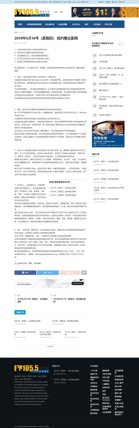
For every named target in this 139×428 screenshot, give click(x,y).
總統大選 (118, 393)
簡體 (61, 12)
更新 (104, 394)
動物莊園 (93, 390)
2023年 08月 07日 (20, 324)
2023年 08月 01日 (71, 337)
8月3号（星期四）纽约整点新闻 (63, 195)
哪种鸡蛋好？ (104, 90)
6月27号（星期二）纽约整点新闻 (111, 68)
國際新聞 (105, 371)
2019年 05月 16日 (20, 43)
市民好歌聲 (106, 374)
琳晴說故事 (119, 380)
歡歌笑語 (105, 403)
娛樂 (31, 31)
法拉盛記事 (49, 24)
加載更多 (50, 346)
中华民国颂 (103, 61)
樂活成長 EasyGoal (106, 399)
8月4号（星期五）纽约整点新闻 (63, 191)
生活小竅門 (119, 383)
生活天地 (75, 24)
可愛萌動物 (94, 410)
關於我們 (121, 2)
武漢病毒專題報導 (34, 24)
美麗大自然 (119, 403)
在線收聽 (100, 2)
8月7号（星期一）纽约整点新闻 (63, 188)
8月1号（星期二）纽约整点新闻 (106, 199)
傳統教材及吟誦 (94, 378)
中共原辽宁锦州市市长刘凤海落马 (102, 44)
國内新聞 (93, 413)
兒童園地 (93, 386)
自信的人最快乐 (105, 115)
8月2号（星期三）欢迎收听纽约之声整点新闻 (50, 333)
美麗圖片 (118, 400)
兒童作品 (93, 383)
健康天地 (93, 374)
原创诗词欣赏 (94, 394)
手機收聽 (107, 2)
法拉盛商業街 (119, 372)
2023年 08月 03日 (20, 337)
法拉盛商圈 (62, 24)
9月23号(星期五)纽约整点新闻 (110, 55)
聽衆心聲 (114, 2)
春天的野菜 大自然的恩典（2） (111, 84)
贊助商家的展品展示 (119, 413)
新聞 (20, 24)
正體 (55, 12)
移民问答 (118, 386)
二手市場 (93, 371)
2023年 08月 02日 (45, 337)
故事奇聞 (105, 388)
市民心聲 (108, 24)
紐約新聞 (118, 390)
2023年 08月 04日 (58, 324)
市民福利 (97, 24)
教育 (86, 24)
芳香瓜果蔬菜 (119, 408)
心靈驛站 (105, 384)
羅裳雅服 (21, 31)
